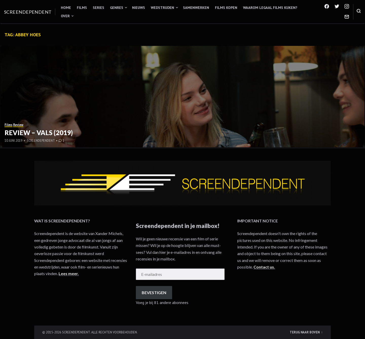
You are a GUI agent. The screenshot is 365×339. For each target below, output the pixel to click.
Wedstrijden (162, 7)
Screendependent (28, 12)
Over (65, 16)
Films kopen (226, 7)
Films (82, 7)
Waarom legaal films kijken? (270, 7)
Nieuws (138, 7)
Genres (116, 7)
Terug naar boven (305, 332)
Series (98, 7)
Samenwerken (196, 7)
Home (66, 7)
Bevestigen (154, 292)
